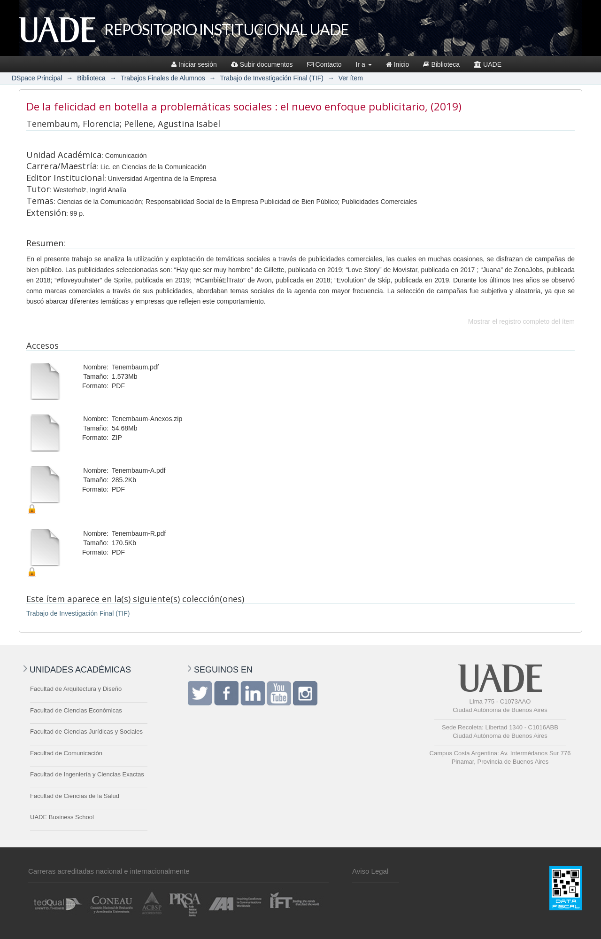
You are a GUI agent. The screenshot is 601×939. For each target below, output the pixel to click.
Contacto (324, 64)
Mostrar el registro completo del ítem (521, 321)
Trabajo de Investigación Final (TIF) (271, 78)
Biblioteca (441, 64)
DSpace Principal (37, 78)
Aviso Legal (370, 871)
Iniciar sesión (194, 64)
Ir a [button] (364, 64)
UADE (487, 64)
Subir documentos (262, 64)
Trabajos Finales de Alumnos (163, 78)
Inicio (397, 64)
